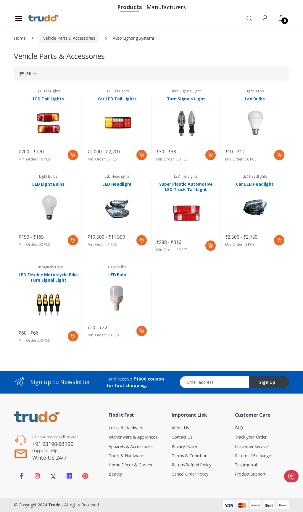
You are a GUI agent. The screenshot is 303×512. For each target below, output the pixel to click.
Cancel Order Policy (190, 474)
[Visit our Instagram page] (37, 476)
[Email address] (214, 382)
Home (19, 38)
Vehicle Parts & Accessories (69, 38)
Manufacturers (166, 7)
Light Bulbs (255, 91)
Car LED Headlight (254, 184)
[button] (249, 17)
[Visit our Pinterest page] (85, 476)
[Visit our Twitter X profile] (53, 476)
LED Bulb (117, 274)
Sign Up (267, 382)
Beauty (115, 474)
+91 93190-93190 (52, 443)
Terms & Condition (189, 455)
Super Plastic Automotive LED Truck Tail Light (186, 187)
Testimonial (246, 465)
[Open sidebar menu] (18, 18)
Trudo (54, 505)
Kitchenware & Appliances (133, 437)
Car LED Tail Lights (117, 99)
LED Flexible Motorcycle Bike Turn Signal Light (48, 277)
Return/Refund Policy (191, 465)
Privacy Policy (184, 446)
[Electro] (43, 18)
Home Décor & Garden (130, 465)
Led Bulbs (255, 99)
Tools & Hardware (126, 455)
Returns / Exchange (253, 455)
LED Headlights (117, 176)
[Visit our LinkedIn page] (69, 476)
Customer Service (251, 446)
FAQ (239, 428)
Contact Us (182, 437)
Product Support (250, 474)
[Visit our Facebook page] (21, 476)
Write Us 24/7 (49, 457)
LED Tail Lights (48, 91)
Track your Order (251, 437)
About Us (180, 428)
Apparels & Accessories (131, 446)
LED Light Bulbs (48, 184)
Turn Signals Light (186, 91)
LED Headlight (117, 184)
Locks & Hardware (126, 428)
